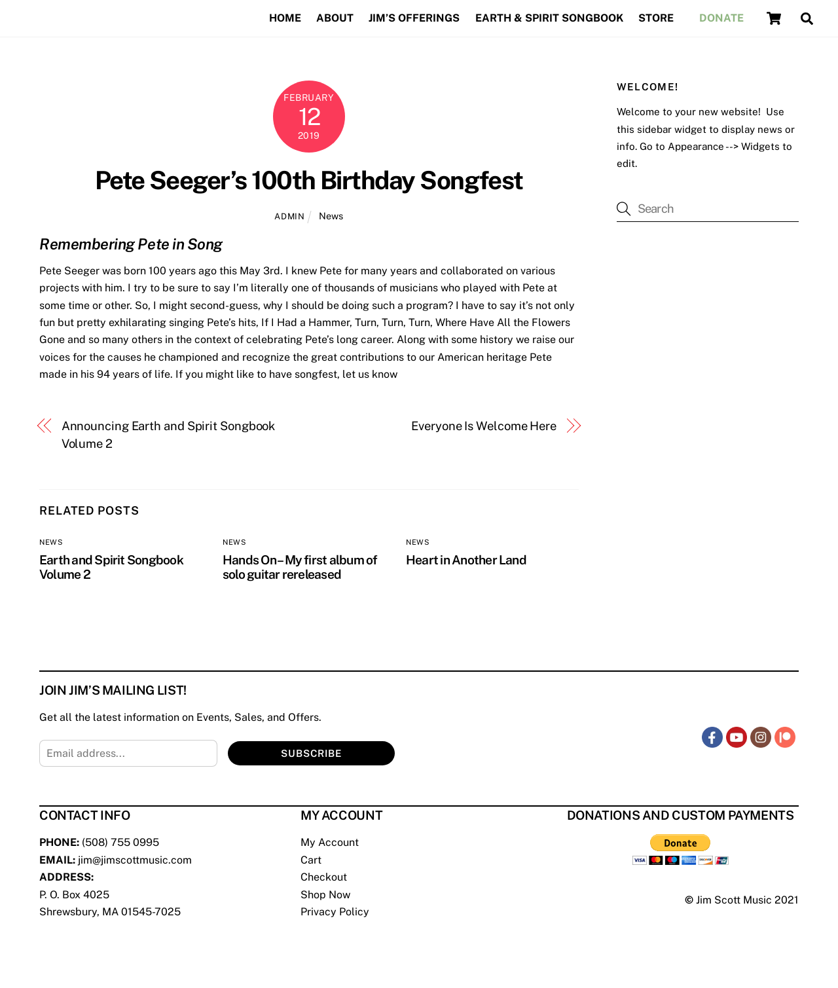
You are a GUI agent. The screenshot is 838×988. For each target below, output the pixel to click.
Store (656, 18)
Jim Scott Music (734, 900)
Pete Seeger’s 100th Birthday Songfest (309, 180)
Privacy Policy (335, 912)
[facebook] (712, 736)
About (335, 18)
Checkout (324, 877)
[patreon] (784, 736)
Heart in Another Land (466, 560)
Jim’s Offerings (414, 18)
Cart (311, 860)
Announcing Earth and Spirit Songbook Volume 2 (169, 434)
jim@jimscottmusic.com (135, 860)
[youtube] (736, 736)
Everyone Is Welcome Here (483, 426)
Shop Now (325, 894)
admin (289, 216)
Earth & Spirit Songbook (549, 18)
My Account (330, 842)
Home (285, 18)
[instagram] (760, 736)
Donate (721, 18)
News (331, 215)
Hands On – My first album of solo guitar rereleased (300, 567)
